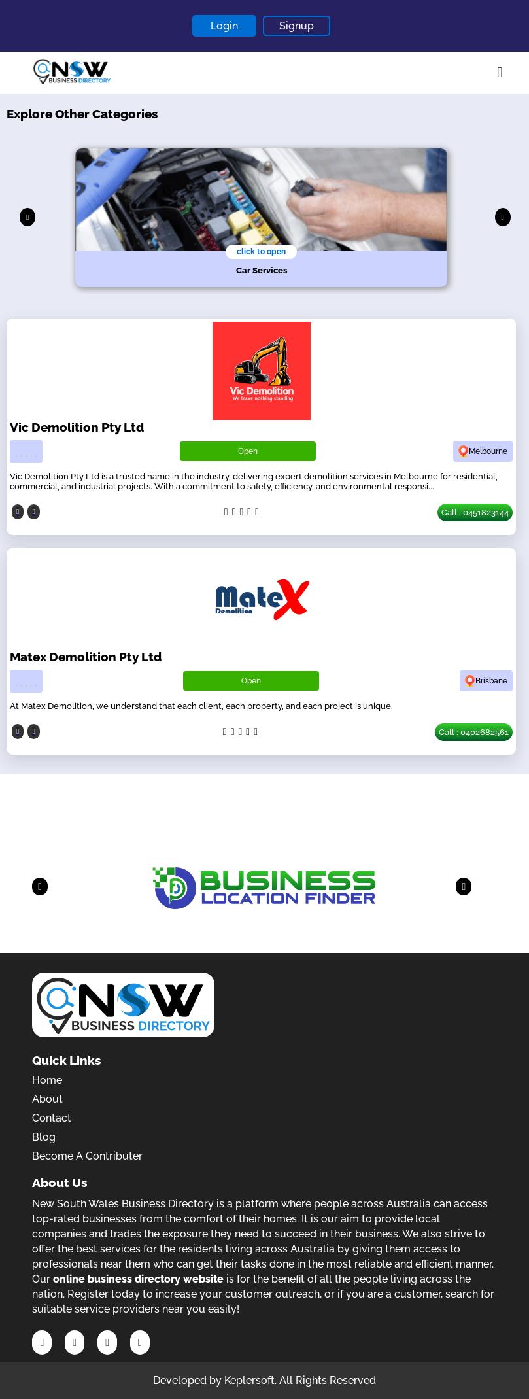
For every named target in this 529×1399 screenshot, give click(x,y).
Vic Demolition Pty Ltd (77, 427)
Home (47, 1080)
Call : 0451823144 (475, 512)
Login (224, 26)
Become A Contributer (87, 1156)
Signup (296, 26)
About (47, 1099)
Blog (44, 1137)
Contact (51, 1118)
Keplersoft (249, 1380)
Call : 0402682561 (474, 732)
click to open (261, 251)
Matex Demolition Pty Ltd (86, 656)
